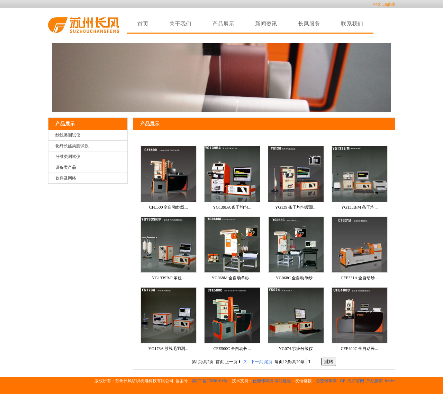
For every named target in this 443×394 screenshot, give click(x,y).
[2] (245, 361)
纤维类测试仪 (67, 156)
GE (342, 380)
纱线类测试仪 (67, 135)
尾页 (268, 361)
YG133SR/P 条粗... (168, 277)
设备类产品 (65, 167)
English (388, 4)
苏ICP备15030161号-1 (211, 380)
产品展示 (65, 123)
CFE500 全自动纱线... (168, 207)
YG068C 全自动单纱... (296, 277)
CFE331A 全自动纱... (359, 277)
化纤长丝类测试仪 (72, 145)
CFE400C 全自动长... (359, 348)
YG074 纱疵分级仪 (296, 348)
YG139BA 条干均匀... (232, 207)
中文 (377, 4)
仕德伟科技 (263, 380)
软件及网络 (65, 178)
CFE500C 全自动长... (232, 348)
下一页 (257, 361)
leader (390, 380)
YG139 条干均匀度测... (295, 207)
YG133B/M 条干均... (359, 207)
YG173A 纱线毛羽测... (168, 348)
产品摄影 (374, 380)
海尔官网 (355, 380)
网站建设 (282, 380)
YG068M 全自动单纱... (231, 277)
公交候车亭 (327, 380)
